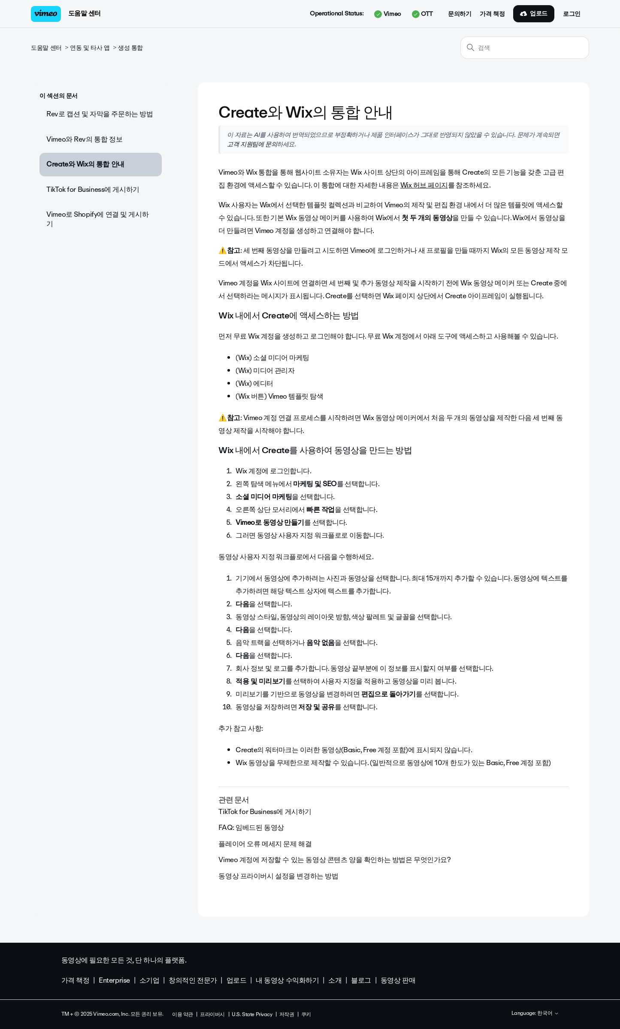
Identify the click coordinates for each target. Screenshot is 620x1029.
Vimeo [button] (387, 14)
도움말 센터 (84, 13)
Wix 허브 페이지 (424, 185)
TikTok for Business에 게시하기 (92, 189)
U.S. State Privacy (252, 1014)
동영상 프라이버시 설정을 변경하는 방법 (278, 876)
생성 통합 (130, 48)
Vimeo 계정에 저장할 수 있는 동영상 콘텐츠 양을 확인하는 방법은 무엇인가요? (334, 860)
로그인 (572, 14)
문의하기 (459, 14)
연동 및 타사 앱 (89, 48)
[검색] (525, 47)
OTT (422, 14)
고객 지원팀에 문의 (252, 144)
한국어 (548, 1014)
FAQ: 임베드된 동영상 (251, 827)
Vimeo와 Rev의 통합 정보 (84, 139)
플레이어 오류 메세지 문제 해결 (265, 844)
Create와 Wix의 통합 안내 (85, 164)
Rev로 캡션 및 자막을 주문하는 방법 (99, 114)
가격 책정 (492, 14)
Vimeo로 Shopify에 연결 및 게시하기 (97, 219)
